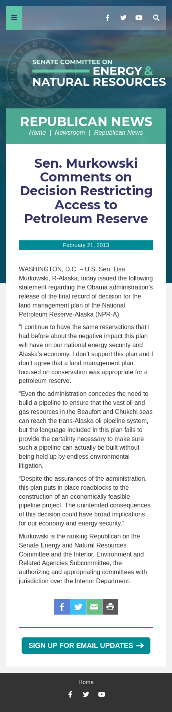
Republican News (86, 121)
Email (94, 607)
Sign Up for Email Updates (85, 645)
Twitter (78, 607)
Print (110, 607)
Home (37, 132)
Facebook (62, 607)
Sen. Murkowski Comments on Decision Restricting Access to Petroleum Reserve (86, 191)
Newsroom (70, 132)
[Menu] (14, 18)
